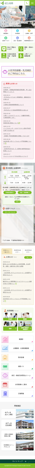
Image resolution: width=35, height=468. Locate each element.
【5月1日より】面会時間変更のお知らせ (15, 110)
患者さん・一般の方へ (6, 251)
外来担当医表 (11, 54)
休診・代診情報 (11, 57)
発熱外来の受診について (10, 123)
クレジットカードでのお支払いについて (15, 156)
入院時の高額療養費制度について (13, 104)
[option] (17, 17)
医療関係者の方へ (17, 251)
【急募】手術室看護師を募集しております (16, 136)
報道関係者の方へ (28, 251)
